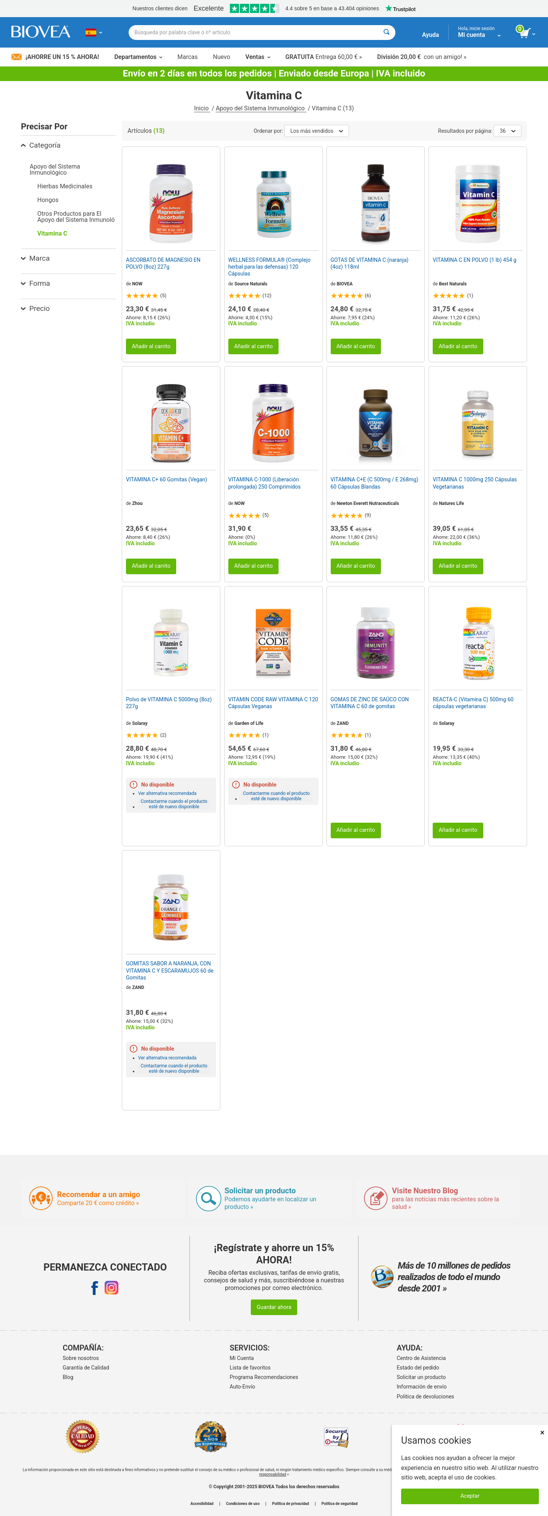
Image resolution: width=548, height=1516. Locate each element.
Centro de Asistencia (421, 1358)
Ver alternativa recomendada (167, 793)
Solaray (139, 723)
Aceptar (470, 1496)
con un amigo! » (422, 57)
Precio (35, 308)
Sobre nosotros (81, 1358)
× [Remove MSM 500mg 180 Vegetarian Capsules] (542, 1432)
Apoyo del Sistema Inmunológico (261, 108)
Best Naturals (453, 284)
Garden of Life (248, 723)
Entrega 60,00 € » (323, 57)
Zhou (137, 503)
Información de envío (422, 1387)
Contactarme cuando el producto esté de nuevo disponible (174, 804)
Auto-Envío (242, 1387)
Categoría (41, 145)
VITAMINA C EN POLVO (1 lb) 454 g (474, 260)
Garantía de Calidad (86, 1368)
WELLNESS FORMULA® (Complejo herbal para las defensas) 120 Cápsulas (269, 267)
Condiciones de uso (243, 1504)
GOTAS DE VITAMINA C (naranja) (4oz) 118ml (370, 263)
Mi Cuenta (242, 1358)
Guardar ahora (273, 1307)
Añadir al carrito (151, 346)
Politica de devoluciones (425, 1396)
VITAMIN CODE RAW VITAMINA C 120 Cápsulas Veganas (273, 702)
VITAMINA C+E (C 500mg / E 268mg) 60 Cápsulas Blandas (375, 482)
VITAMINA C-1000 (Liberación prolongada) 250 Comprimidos (264, 482)
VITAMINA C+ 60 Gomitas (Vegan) (166, 479)
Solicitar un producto (421, 1377)
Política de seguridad (340, 1504)
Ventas (257, 57)
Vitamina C (52, 233)
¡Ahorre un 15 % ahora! (55, 57)
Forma (35, 283)
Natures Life (451, 503)
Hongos (48, 200)
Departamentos (138, 57)
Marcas (187, 57)
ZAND (343, 723)
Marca (35, 258)
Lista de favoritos (250, 1368)
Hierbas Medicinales (64, 186)
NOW (137, 284)
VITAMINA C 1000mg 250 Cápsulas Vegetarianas (475, 482)
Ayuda (430, 34)
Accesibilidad (201, 1504)
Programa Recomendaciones (264, 1377)
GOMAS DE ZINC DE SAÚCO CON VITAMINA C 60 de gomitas (370, 702)
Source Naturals (251, 284)
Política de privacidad (290, 1504)
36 (507, 131)
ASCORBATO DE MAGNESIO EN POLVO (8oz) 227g (163, 263)
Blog (68, 1377)
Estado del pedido (418, 1368)
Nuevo (221, 57)
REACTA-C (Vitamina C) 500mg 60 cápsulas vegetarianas (473, 702)
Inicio (202, 108)
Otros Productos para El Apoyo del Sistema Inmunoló (76, 216)
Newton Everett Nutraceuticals (368, 503)
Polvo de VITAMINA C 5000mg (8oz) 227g (169, 702)
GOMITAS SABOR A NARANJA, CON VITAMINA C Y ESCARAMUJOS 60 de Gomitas (169, 970)
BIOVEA (345, 284)
